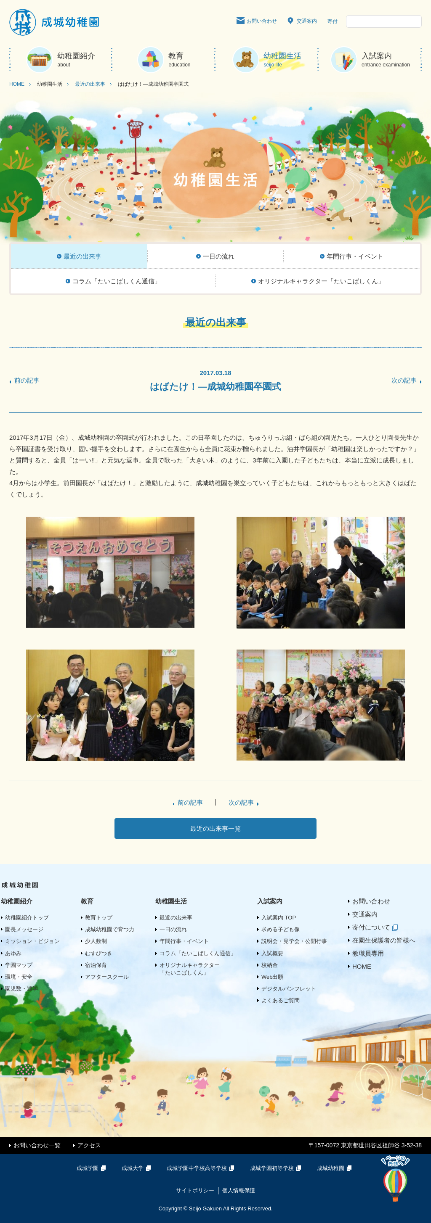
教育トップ (98, 917)
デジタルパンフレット (288, 988)
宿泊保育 (96, 965)
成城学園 (93, 1168)
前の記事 (27, 380)
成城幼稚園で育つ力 (109, 929)
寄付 (332, 21)
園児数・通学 (21, 988)
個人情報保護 (238, 1190)
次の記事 (404, 380)
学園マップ (18, 965)
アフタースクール (107, 977)
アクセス (89, 1145)
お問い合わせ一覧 (37, 1145)
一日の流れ (173, 929)
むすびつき (98, 953)
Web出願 (272, 977)
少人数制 (96, 941)
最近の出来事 (90, 84)
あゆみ (13, 953)
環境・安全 (18, 977)
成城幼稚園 (336, 1168)
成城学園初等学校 (277, 1168)
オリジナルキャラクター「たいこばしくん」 (190, 969)
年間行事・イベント (184, 941)
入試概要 (272, 953)
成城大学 (138, 1168)
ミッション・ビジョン (32, 941)
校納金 (269, 965)
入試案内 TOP (278, 917)
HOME (16, 84)
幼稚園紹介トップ (27, 917)
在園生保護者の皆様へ (383, 940)
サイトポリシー (195, 1190)
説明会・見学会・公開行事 (294, 941)
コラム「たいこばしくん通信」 (198, 953)
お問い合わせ (257, 21)
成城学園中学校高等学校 (202, 1168)
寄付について (376, 927)
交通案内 (302, 21)
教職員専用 (368, 953)
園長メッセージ (24, 929)
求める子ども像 (280, 929)
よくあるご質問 (280, 1000)
